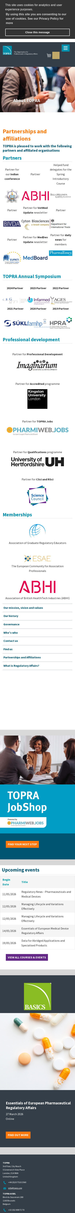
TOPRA (37, 56)
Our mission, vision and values (23, 607)
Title (24, 882)
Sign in (56, 55)
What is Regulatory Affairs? (21, 665)
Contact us (10, 641)
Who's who (10, 632)
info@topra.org (15, 1188)
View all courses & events (27, 957)
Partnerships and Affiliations (22, 657)
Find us (8, 649)
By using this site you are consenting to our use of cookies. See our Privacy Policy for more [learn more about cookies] (36, 19)
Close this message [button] (37, 32)
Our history (10, 616)
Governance (11, 624)
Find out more (18, 1135)
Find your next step (22, 844)
